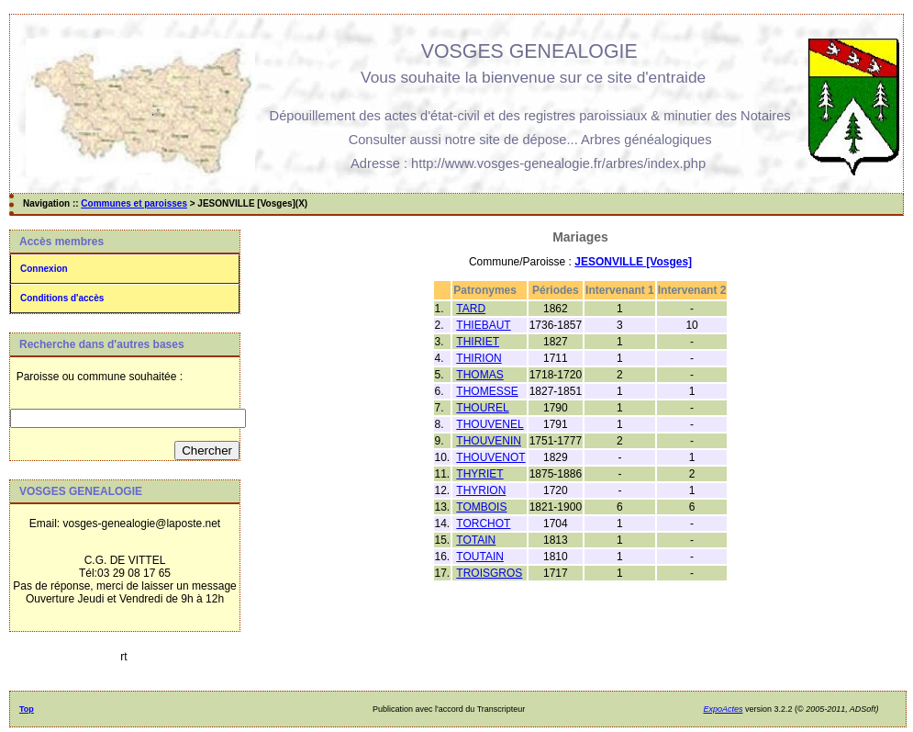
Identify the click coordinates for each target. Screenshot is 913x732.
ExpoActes (722, 709)
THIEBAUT (483, 325)
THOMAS (479, 374)
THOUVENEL (489, 424)
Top (26, 709)
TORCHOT (483, 523)
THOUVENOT (490, 457)
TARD (470, 308)
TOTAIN (475, 540)
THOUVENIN (488, 440)
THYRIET (479, 473)
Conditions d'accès (62, 298)
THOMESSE (487, 391)
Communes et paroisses (134, 203)
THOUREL (482, 407)
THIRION (478, 358)
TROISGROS (489, 573)
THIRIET (477, 341)
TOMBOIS (481, 507)
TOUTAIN (480, 556)
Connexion (44, 269)
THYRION (481, 490)
